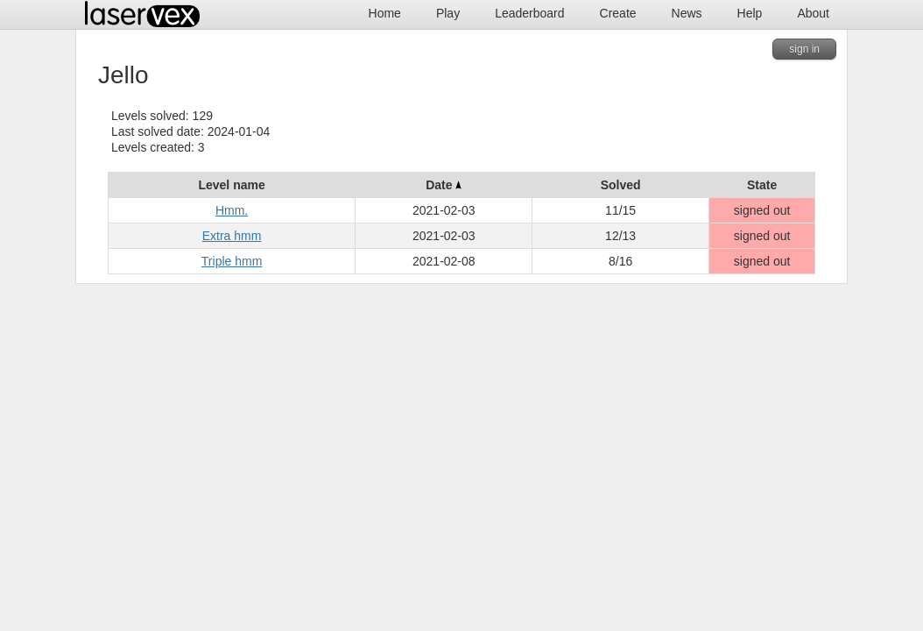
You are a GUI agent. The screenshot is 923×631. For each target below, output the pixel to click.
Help (750, 13)
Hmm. (231, 210)
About (813, 13)
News (687, 13)
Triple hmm (232, 261)
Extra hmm (232, 236)
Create (618, 13)
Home (385, 13)
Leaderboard (529, 13)
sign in (804, 49)
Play (448, 13)
